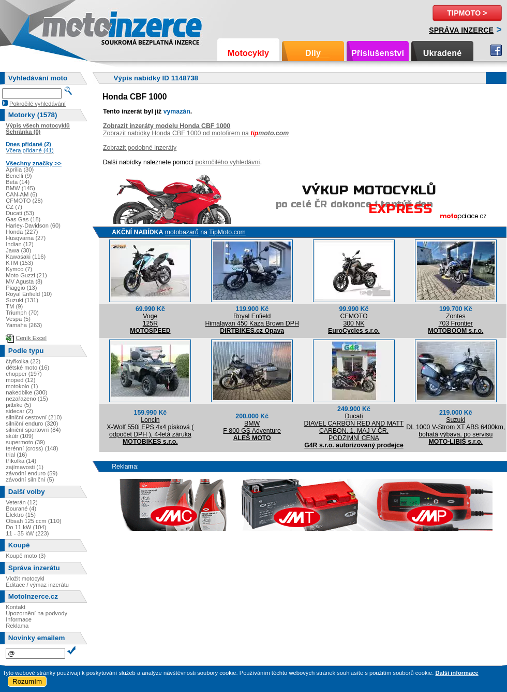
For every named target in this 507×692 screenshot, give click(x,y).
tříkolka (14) (21, 461)
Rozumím (27, 681)
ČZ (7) (14, 207)
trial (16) (16, 454)
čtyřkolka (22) (23, 361)
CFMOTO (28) (24, 200)
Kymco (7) (19, 269)
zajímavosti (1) (24, 467)
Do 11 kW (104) (26, 527)
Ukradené (442, 53)
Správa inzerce (461, 30)
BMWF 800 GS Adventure (252, 427)
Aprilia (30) (20, 169)
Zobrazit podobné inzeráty (139, 147)
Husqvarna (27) (26, 238)
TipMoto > (467, 13)
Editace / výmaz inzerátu (37, 585)
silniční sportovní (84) (33, 430)
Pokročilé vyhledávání (37, 104)
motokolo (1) (22, 386)
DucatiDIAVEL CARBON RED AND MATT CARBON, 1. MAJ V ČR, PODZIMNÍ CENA (354, 427)
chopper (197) (24, 374)
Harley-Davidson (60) (33, 225)
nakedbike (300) (26, 392)
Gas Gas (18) (23, 219)
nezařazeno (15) (27, 399)
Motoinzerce (64, 26)
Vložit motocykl (25, 578)
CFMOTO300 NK (353, 320)
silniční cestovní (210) (34, 417)
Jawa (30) (18, 250)
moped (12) (20, 380)
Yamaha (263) (24, 325)
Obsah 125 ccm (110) (34, 521)
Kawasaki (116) (26, 256)
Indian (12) (20, 244)
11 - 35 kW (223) (27, 533)
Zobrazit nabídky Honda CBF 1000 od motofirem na (196, 133)
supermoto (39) (25, 442)
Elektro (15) (21, 515)
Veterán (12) (22, 502)
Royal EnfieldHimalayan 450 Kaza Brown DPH (252, 320)
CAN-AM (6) (21, 194)
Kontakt (15, 607)
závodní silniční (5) (30, 479)
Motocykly (248, 53)
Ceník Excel (31, 338)
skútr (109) (19, 436)
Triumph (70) (22, 312)
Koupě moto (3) (26, 556)
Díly (313, 53)
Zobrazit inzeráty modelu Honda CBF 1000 (166, 126)
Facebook (496, 50)
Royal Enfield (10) (29, 294)
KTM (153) (19, 263)
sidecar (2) (19, 411)
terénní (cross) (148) (32, 448)
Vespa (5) (18, 319)
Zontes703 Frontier (456, 320)
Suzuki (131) (22, 300)
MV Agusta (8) (24, 281)
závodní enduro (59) (31, 473)
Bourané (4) (21, 508)
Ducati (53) (20, 213)
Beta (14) (17, 182)
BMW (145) (20, 188)
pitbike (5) (18, 405)
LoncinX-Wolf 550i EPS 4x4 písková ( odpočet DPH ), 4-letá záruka (150, 427)
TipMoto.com (227, 232)
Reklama (17, 626)
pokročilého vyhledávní (228, 162)
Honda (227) (22, 232)
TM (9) (14, 306)
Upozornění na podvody (36, 613)
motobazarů (182, 232)
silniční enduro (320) (32, 423)
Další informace (456, 673)
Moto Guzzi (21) (26, 275)
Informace (19, 619)
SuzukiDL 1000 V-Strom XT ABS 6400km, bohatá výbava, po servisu (455, 427)
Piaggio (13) (21, 288)
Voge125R (150, 320)
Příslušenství (377, 53)
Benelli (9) (19, 176)
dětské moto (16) (27, 367)
